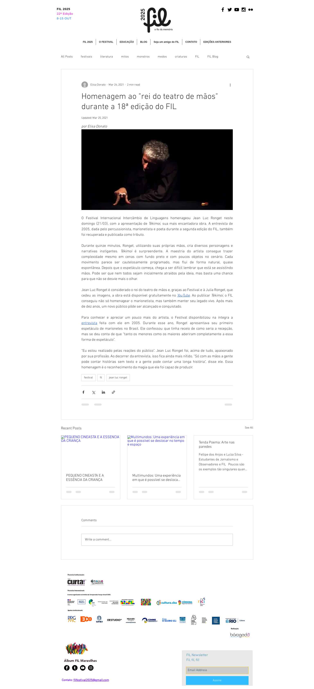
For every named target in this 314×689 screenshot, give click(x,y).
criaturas (181, 57)
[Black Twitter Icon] (230, 9)
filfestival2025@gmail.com (91, 680)
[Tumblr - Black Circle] (75, 668)
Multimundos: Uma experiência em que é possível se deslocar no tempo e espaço (156, 478)
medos (162, 57)
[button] (106, 42)
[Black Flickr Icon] (250, 9)
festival (88, 377)
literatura (106, 57)
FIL (197, 57)
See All (249, 428)
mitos (125, 57)
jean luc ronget (118, 377)
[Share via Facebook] (83, 392)
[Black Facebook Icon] (223, 9)
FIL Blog (212, 57)
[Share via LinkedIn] (103, 392)
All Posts (67, 57)
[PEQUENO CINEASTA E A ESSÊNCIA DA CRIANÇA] (90, 452)
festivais (86, 57)
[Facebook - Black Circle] (67, 668)
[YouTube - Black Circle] (83, 668)
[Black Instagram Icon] (243, 9)
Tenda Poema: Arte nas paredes (217, 444)
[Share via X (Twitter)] (93, 392)
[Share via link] (113, 392)
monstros (143, 57)
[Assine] (217, 680)
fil (101, 377)
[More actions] (230, 84)
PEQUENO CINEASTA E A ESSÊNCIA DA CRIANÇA (85, 478)
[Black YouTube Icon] (237, 9)
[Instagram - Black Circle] (90, 668)
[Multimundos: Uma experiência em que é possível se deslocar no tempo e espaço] (157, 452)
